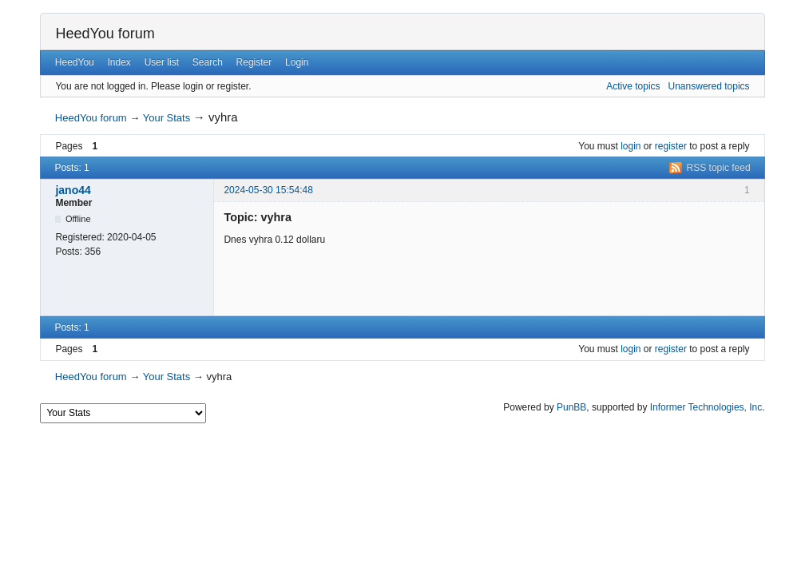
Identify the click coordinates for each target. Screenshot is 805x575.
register (671, 146)
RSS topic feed (719, 167)
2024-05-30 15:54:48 (268, 190)
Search (207, 62)
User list (162, 62)
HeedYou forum (104, 34)
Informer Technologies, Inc (706, 407)
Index (119, 62)
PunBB (571, 407)
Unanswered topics (709, 86)
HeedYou (74, 62)
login (630, 146)
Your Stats (167, 118)
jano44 (72, 190)
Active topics (633, 86)
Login (296, 62)
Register (254, 62)
